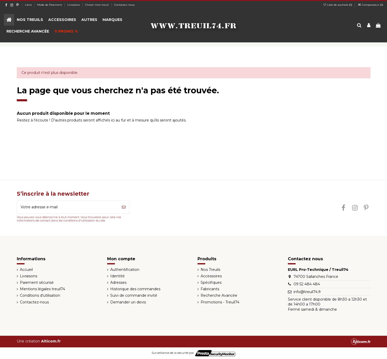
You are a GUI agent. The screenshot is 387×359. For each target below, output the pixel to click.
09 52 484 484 (307, 284)
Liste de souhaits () (338, 4)
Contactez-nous (124, 4)
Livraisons (74, 4)
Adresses (118, 282)
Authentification (124, 269)
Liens (29, 4)
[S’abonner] (123, 207)
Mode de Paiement (50, 4)
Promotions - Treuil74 (220, 302)
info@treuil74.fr (307, 291)
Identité (117, 276)
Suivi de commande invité (133, 295)
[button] (30, 20)
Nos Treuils (210, 269)
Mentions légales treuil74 (42, 289)
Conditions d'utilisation (40, 295)
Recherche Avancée (219, 295)
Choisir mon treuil (97, 4)
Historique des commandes (135, 289)
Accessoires (211, 276)
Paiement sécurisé (37, 282)
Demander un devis (128, 302)
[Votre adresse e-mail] (68, 207)
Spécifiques (211, 282)
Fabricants (210, 289)
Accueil (26, 269)
